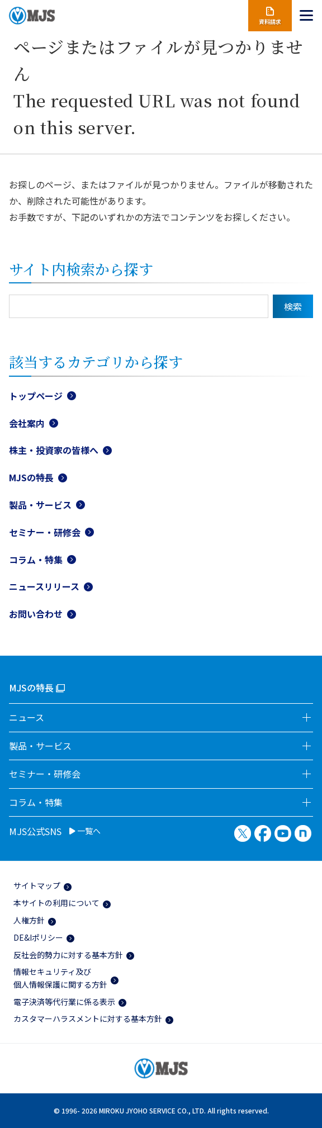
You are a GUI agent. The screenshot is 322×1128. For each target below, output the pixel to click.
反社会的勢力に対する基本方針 (68, 954)
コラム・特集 (36, 559)
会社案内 (27, 423)
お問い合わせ (36, 613)
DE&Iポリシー (38, 937)
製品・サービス (40, 504)
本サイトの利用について (56, 902)
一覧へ (85, 831)
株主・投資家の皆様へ (53, 450)
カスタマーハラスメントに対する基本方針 (87, 1018)
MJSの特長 (31, 477)
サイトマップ (36, 885)
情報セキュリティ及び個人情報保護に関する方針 (60, 977)
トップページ (36, 395)
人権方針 (29, 920)
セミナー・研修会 (44, 532)
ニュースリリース (44, 586)
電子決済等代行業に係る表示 (64, 1001)
